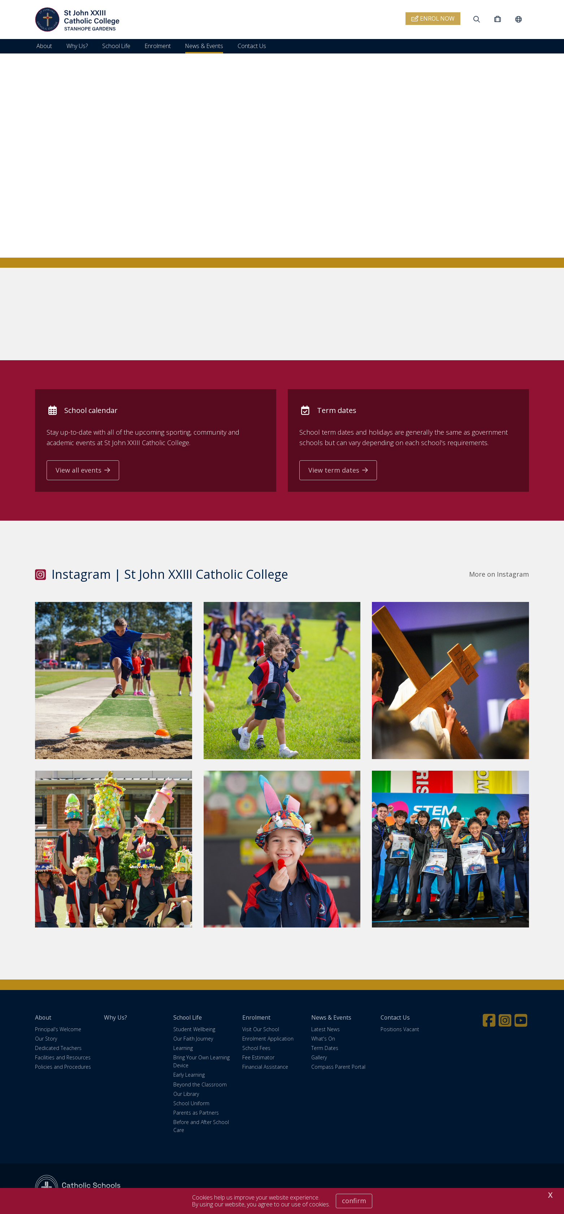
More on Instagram (499, 575)
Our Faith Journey (193, 1039)
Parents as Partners (196, 1113)
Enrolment (158, 46)
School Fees (256, 1048)
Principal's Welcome (58, 1029)
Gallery (319, 1058)
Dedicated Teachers (58, 1048)
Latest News (325, 1029)
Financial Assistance (265, 1067)
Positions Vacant (400, 1029)
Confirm (354, 1200)
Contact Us (252, 46)
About (44, 46)
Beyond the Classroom (200, 1085)
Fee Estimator (258, 1058)
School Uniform (191, 1104)
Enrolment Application (268, 1039)
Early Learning (189, 1075)
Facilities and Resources (63, 1058)
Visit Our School (260, 1029)
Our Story (46, 1039)
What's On (323, 1039)
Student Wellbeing (194, 1029)
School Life (116, 46)
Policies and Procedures (63, 1067)
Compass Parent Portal (338, 1067)
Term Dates (324, 1048)
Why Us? (77, 46)
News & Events (204, 46)
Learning (183, 1048)
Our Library (186, 1094)
